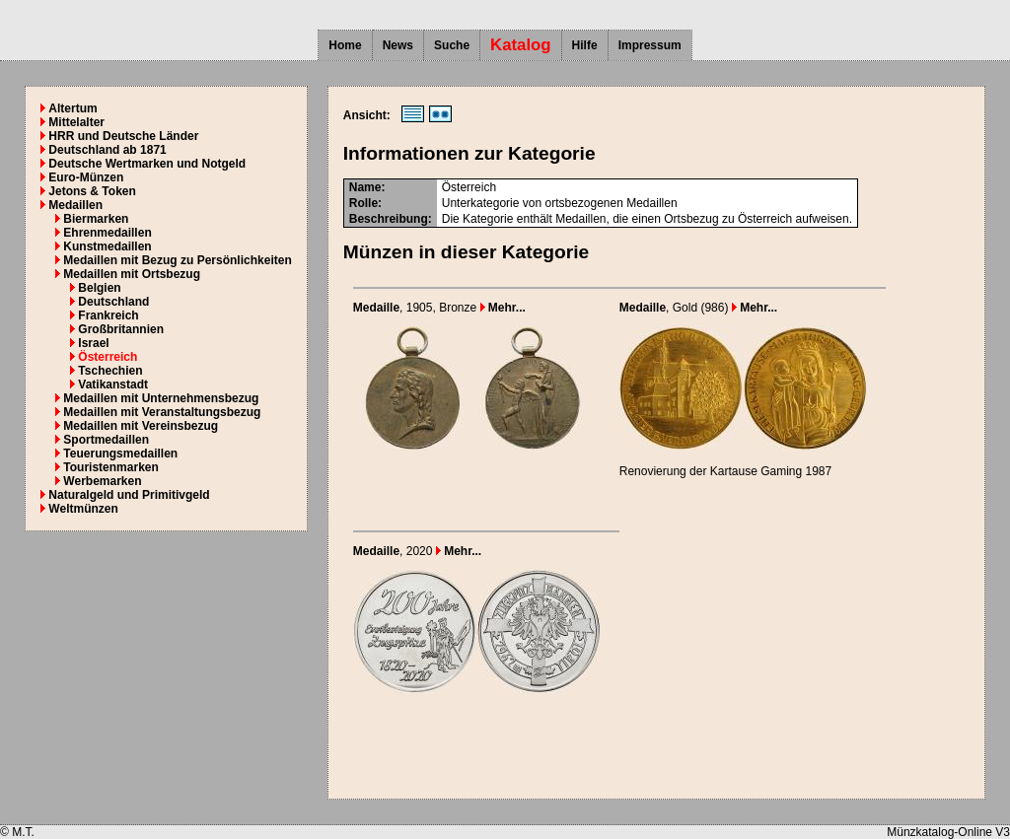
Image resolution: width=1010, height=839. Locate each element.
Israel (93, 343)
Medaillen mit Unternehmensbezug (160, 398)
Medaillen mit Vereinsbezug (140, 426)
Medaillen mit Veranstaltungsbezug (161, 412)
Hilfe (585, 45)
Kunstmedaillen (107, 246)
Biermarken (95, 219)
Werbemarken (102, 481)
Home (344, 45)
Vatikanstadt (113, 384)
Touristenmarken (110, 467)
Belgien (99, 288)
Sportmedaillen (106, 440)
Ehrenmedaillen (107, 233)
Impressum (650, 45)
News (398, 45)
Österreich (107, 357)
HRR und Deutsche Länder (123, 136)
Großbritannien (121, 329)
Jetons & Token (91, 191)
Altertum (72, 108)
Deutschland (113, 302)
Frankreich (108, 315)
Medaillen (75, 205)
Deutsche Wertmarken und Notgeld (147, 164)
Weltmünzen (82, 509)
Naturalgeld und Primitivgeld (128, 495)
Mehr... (503, 308)
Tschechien (110, 371)
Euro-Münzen (85, 177)
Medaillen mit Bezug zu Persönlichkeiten (177, 260)
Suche (451, 45)
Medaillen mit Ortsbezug (131, 274)
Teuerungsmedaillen (120, 453)
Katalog (520, 44)
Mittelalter (76, 122)
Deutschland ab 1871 (107, 150)
